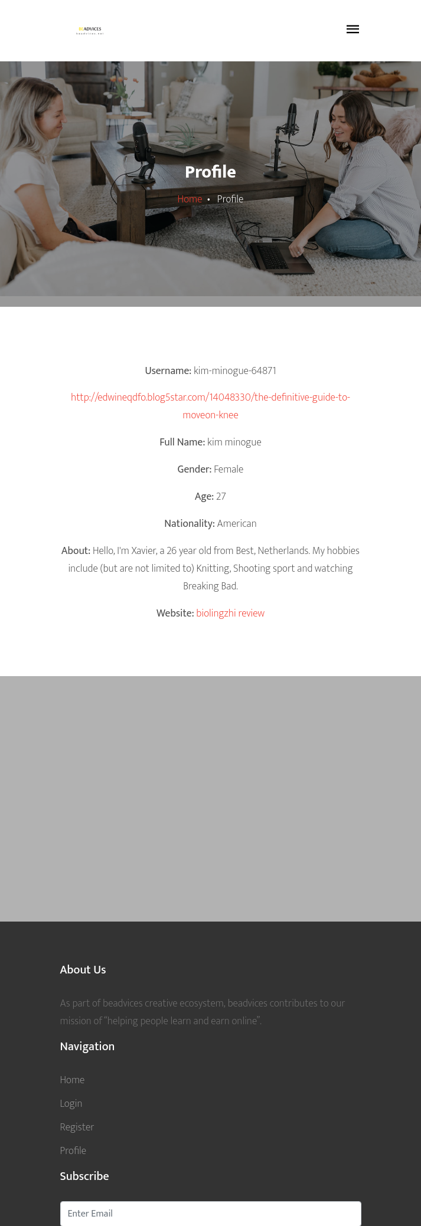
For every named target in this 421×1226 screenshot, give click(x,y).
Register (77, 1127)
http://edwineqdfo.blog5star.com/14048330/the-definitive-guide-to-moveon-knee (210, 406)
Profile (73, 1150)
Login (71, 1103)
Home (190, 199)
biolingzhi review (230, 613)
